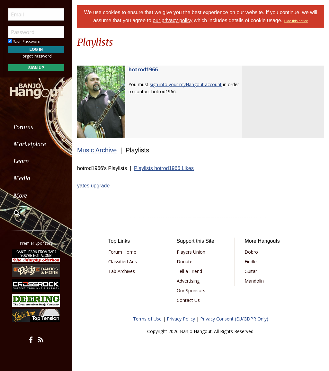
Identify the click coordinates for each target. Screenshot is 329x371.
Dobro (251, 252)
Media (21, 178)
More (20, 195)
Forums (23, 127)
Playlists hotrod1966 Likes (164, 168)
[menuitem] (36, 127)
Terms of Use (147, 319)
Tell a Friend (189, 271)
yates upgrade (93, 185)
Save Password (24, 41)
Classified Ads (122, 261)
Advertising (188, 281)
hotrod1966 (143, 69)
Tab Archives (121, 271)
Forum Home (122, 252)
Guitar (251, 271)
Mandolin (254, 281)
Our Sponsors (191, 290)
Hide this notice (296, 21)
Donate (184, 261)
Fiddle (251, 261)
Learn (21, 161)
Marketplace (29, 144)
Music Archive (97, 150)
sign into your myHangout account (186, 84)
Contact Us (188, 300)
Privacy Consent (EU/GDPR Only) (234, 319)
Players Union (191, 252)
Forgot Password (36, 56)
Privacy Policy (181, 319)
